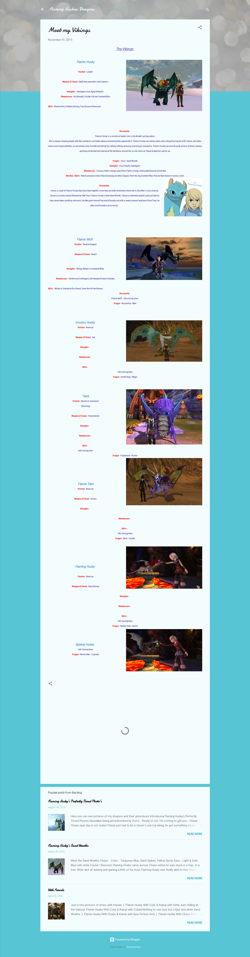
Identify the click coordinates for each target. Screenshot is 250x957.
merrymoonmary (133, 947)
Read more (194, 834)
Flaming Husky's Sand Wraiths (68, 845)
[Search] (207, 10)
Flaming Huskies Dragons (72, 9)
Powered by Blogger (125, 939)
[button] (200, 28)
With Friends (56, 890)
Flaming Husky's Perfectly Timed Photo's (75, 801)
